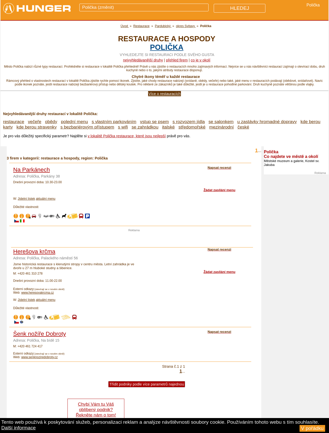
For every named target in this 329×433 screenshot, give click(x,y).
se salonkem (221, 121)
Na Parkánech (31, 169)
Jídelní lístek (26, 199)
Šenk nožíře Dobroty (39, 334)
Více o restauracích (165, 94)
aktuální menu (45, 199)
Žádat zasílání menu (219, 190)
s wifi (123, 127)
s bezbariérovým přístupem (87, 127)
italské (168, 127)
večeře (34, 121)
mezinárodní (221, 127)
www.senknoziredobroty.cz (39, 357)
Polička (166, 47)
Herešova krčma (34, 251)
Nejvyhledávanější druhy (143, 60)
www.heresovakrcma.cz (37, 292)
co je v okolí (200, 60)
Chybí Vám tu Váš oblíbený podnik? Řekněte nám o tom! (96, 410)
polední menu (74, 121)
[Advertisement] (134, 239)
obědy (51, 121)
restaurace (13, 121)
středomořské (192, 127)
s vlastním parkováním (114, 121)
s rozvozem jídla (189, 121)
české (243, 127)
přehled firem (177, 60)
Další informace (18, 427)
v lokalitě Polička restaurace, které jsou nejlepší (127, 136)
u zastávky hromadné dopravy (267, 121)
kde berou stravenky (37, 127)
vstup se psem (154, 121)
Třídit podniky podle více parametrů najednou (146, 384)
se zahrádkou (145, 127)
